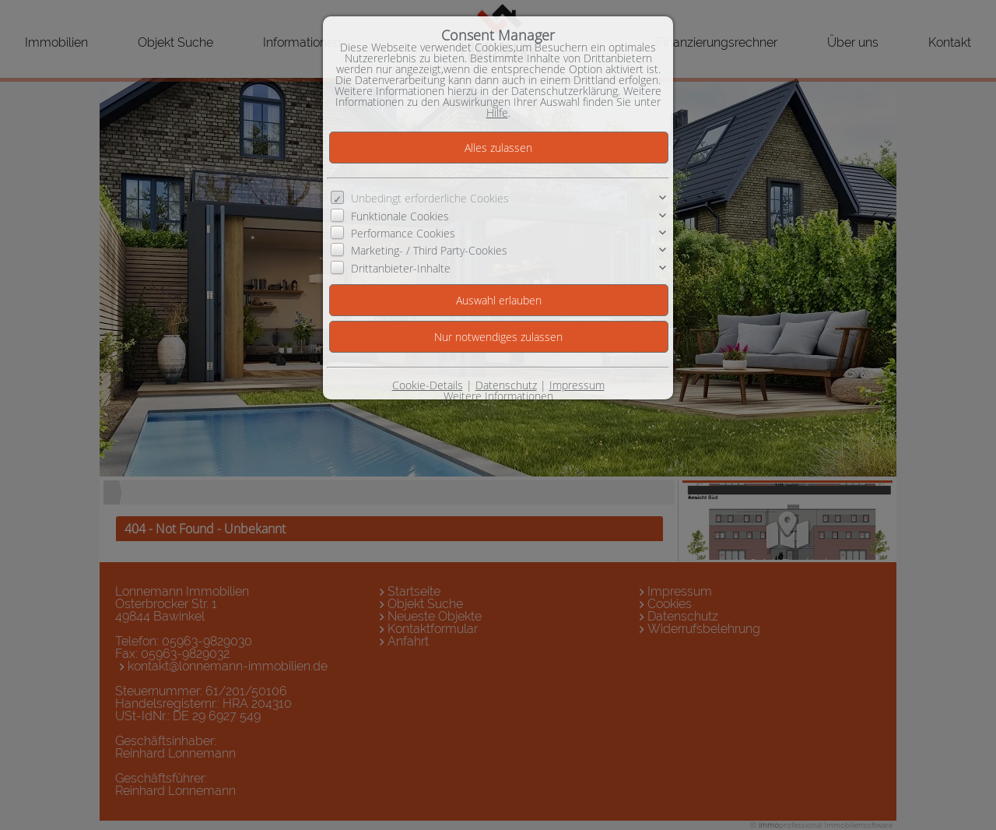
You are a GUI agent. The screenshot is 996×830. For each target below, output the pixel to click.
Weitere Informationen (498, 396)
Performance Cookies (403, 233)
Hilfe (497, 112)
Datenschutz (506, 385)
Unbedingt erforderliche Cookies (430, 198)
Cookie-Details (427, 385)
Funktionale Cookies (400, 216)
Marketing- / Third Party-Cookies (429, 250)
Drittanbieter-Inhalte (401, 268)
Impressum (577, 385)
